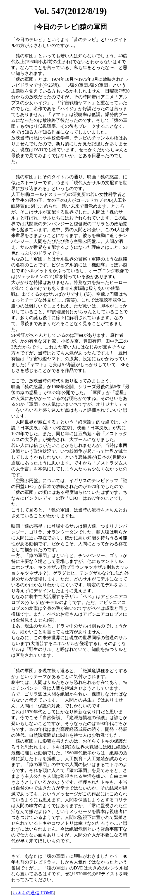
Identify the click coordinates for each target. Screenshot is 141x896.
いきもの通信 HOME (33, 892)
